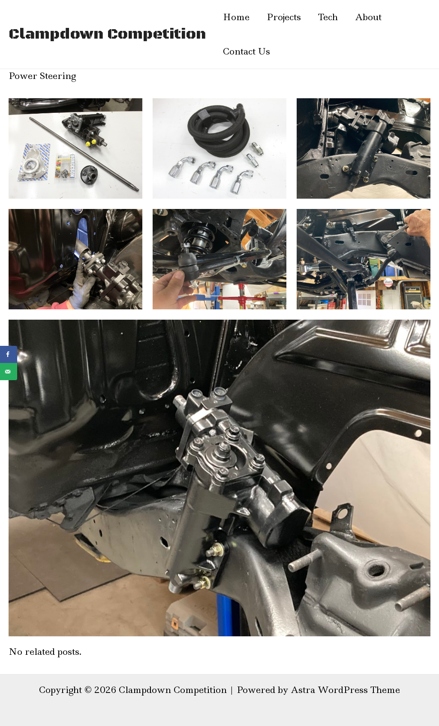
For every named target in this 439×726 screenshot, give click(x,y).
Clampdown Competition (107, 34)
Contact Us (246, 51)
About (368, 17)
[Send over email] (8, 371)
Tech (328, 17)
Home (236, 17)
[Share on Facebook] (8, 354)
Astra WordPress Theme (345, 690)
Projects (284, 17)
